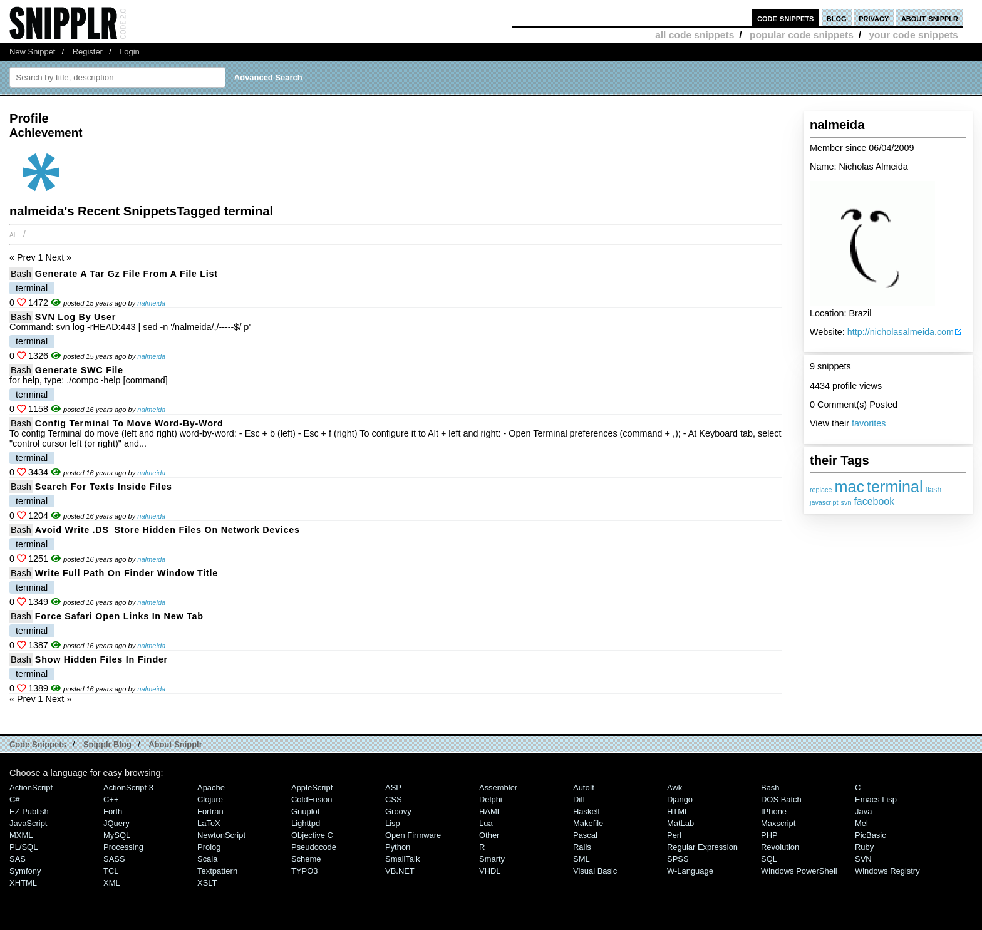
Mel (861, 823)
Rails (582, 847)
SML (581, 859)
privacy (874, 18)
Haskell (586, 811)
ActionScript (31, 787)
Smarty (492, 859)
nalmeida (151, 303)
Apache (211, 787)
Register (88, 51)
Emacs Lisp (876, 799)
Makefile (588, 823)
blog (837, 18)
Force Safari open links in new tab (119, 616)
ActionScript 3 (128, 787)
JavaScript (28, 823)
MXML (21, 835)
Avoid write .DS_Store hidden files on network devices (167, 530)
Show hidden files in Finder (101, 659)
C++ (110, 799)
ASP (393, 787)
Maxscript (778, 823)
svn (846, 502)
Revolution (780, 847)
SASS (114, 859)
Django (680, 799)
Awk (674, 787)
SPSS (678, 859)
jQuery (116, 823)
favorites (869, 423)
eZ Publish (29, 811)
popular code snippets (802, 34)
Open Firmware (413, 835)
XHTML (23, 882)
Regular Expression (702, 847)
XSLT (207, 882)
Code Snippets (37, 744)
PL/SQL (23, 847)
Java (863, 811)
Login (130, 51)
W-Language (690, 871)
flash (934, 489)
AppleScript (312, 787)
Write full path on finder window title (126, 573)
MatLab (680, 823)
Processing (123, 847)
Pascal (585, 835)
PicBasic (870, 835)
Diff (579, 799)
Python (397, 847)
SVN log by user (75, 317)
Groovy (398, 811)
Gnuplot (305, 811)
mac (849, 486)
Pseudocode (313, 847)
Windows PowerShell (799, 871)
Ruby (864, 847)
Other (489, 835)
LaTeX (208, 823)
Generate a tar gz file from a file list (126, 274)
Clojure (210, 799)
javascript (824, 502)
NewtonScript (221, 835)
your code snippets (913, 34)
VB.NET (400, 871)
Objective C (312, 835)
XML (111, 882)
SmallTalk (402, 859)
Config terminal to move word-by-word (129, 423)
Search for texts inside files (103, 487)
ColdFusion (312, 799)
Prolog (208, 847)
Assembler (498, 787)
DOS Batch (781, 799)
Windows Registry (887, 871)
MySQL (116, 835)
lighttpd (305, 823)
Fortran (210, 811)
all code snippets (694, 34)
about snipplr (929, 18)
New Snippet (32, 51)
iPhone (774, 811)
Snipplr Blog (107, 744)
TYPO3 (304, 871)
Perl (674, 835)
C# (14, 799)
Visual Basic (595, 871)
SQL (769, 859)
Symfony (25, 871)
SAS (17, 859)
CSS (393, 799)
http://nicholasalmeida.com (900, 332)
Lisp (392, 823)
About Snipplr (175, 744)
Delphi (490, 799)
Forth (112, 811)
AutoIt (583, 787)
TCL (110, 871)
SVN (863, 859)
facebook (874, 501)
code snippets (785, 18)
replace (821, 489)
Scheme (306, 859)
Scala (207, 859)
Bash (21, 274)
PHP (769, 835)
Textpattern (217, 871)
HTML (678, 811)
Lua (486, 823)
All (15, 234)
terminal (895, 486)
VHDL (490, 871)
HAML (490, 811)
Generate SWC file (79, 370)
